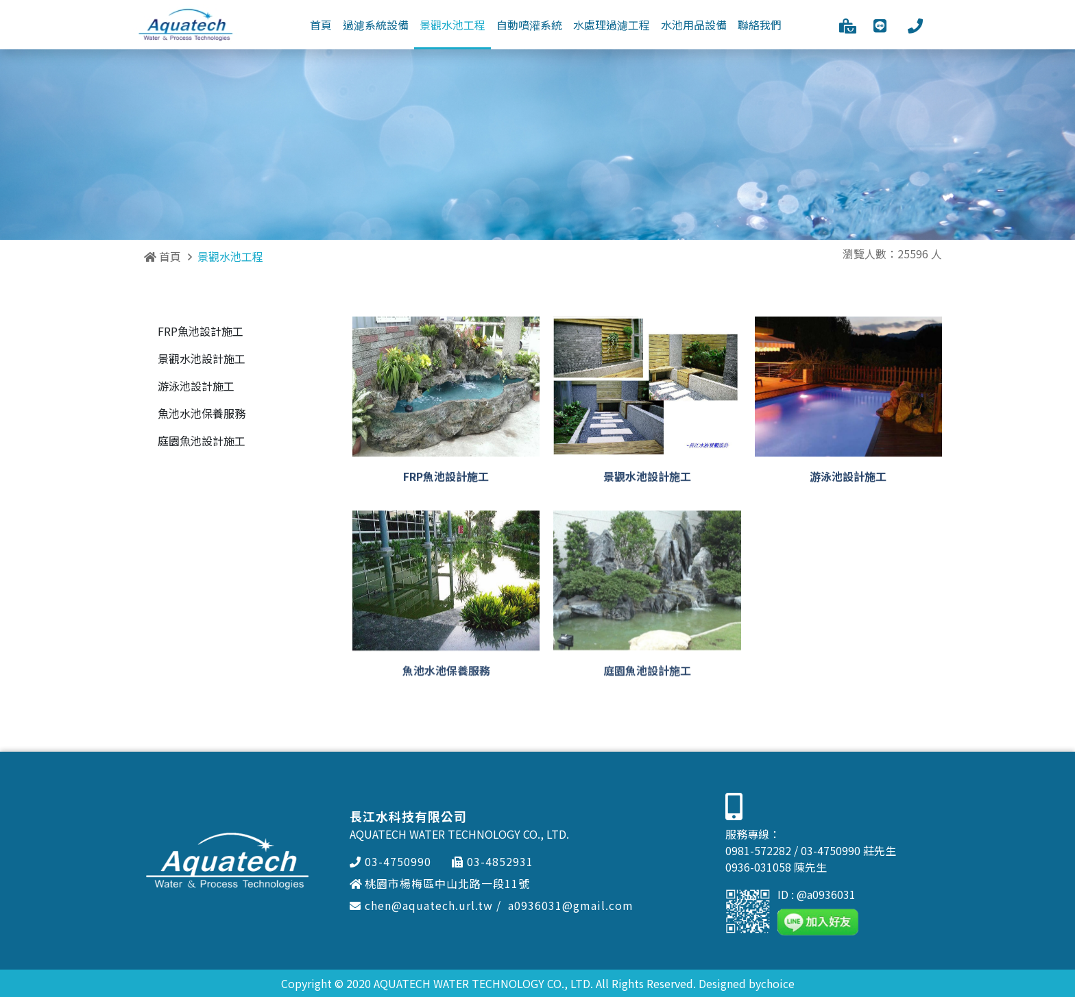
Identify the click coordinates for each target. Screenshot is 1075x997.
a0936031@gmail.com (570, 905)
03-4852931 (492, 861)
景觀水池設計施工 (201, 358)
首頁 (162, 256)
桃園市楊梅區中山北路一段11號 (440, 883)
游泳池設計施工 (196, 386)
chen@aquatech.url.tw (421, 905)
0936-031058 (758, 867)
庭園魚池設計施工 (201, 440)
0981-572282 (758, 850)
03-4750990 (390, 861)
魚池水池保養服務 (201, 413)
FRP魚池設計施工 (200, 331)
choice (778, 983)
